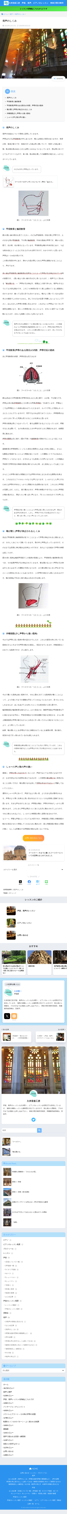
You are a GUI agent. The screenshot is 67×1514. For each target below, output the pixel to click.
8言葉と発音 (11, 1293)
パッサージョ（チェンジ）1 (14, 1411)
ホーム (5, 1388)
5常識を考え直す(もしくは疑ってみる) (20, 1345)
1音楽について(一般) (14, 1266)
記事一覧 (31, 1508)
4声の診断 (10, 1341)
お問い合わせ (8, 1456)
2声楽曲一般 (11, 1269)
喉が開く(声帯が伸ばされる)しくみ (19, 113)
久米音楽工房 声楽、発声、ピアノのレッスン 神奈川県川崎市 (34, 4)
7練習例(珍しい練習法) (15, 1353)
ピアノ (7, 1244)
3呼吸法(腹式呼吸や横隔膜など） (18, 1337)
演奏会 (7, 1317)
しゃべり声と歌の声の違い (16, 121)
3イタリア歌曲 (12, 1273)
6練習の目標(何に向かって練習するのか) (21, 1349)
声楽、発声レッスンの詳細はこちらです (18, 1403)
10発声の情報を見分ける (15, 1326)
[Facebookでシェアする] (29, 886)
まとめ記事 (10, 1301)
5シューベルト (12, 1281)
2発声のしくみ (18, 893)
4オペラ (9, 1277)
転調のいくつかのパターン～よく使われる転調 (21, 1426)
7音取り (9, 1289)
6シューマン (11, 1285)
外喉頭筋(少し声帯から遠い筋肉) (18, 117)
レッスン (8, 1257)
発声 (6, 1321)
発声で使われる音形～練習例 (14, 1441)
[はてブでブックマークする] (38, 886)
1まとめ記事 (11, 1329)
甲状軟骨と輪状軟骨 (14, 105)
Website (14, 1023)
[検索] (39, 1134)
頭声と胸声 (7, 1396)
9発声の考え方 (12, 1360)
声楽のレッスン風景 (12, 1305)
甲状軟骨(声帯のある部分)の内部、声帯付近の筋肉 (25, 109)
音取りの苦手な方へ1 (11, 1448)
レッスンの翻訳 (12, 1309)
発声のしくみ (11, 101)
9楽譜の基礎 (11, 1297)
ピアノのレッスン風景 (13, 1248)
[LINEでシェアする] (46, 886)
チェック (13, 897)
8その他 (9, 1357)
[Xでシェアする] (20, 886)
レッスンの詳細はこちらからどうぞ (33, 12)
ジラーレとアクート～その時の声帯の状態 (19, 1418)
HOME (33, 1473)
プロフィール (10, 1252)
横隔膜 (5, 1433)
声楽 (6, 1261)
